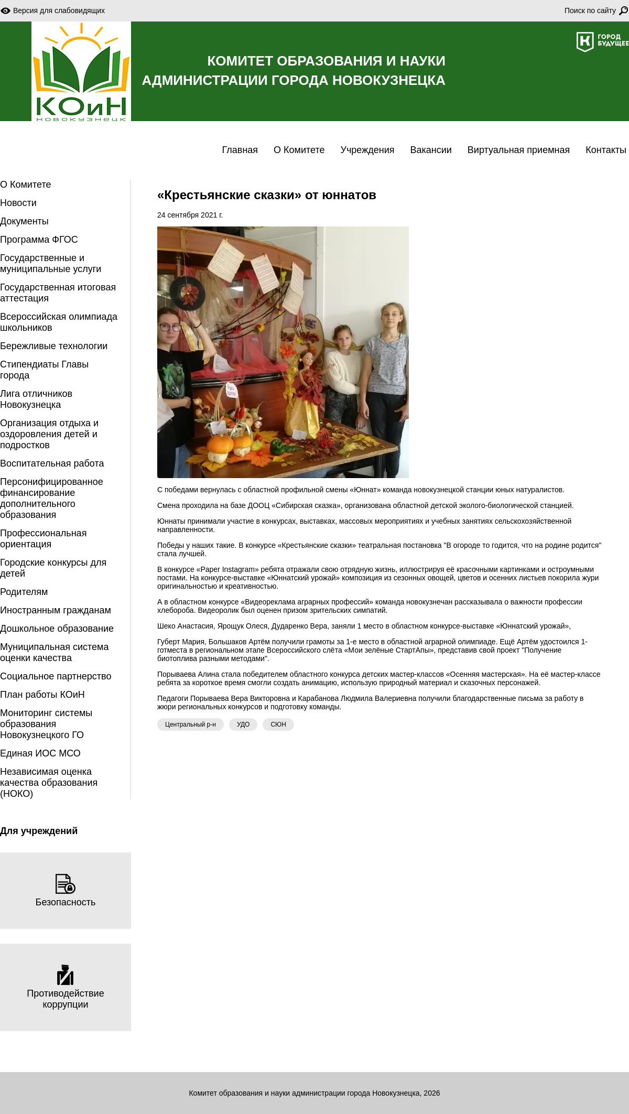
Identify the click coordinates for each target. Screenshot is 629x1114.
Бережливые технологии (53, 346)
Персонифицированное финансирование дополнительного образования (51, 498)
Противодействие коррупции (65, 987)
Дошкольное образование (57, 628)
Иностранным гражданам (55, 610)
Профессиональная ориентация (43, 538)
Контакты (605, 150)
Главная (240, 150)
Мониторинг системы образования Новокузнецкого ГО (46, 724)
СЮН (278, 724)
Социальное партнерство (55, 676)
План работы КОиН (42, 694)
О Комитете (299, 150)
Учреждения (368, 150)
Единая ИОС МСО (40, 753)
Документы (24, 221)
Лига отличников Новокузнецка (36, 399)
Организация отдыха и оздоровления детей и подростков (49, 434)
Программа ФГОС (39, 239)
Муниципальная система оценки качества (54, 652)
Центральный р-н (190, 724)
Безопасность (66, 890)
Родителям (24, 592)
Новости (18, 203)
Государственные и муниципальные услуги (50, 263)
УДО (243, 724)
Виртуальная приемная (519, 150)
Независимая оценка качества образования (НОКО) (48, 782)
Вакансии (430, 150)
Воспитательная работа (52, 463)
